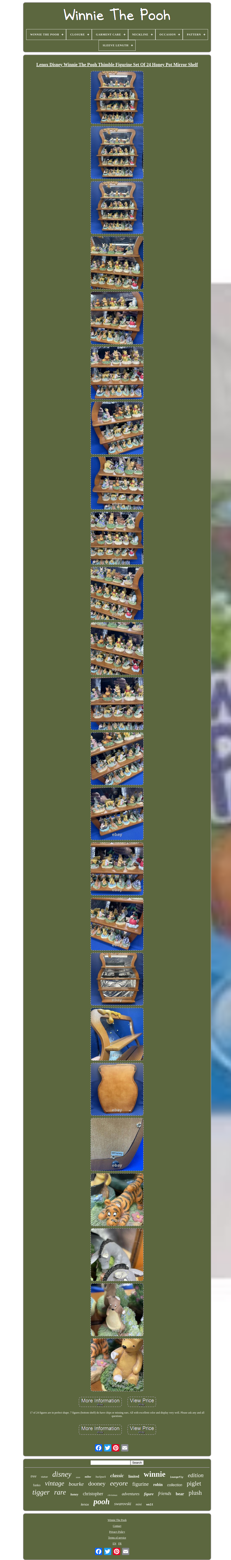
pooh (101, 1501)
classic (117, 1475)
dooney (97, 1483)
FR (120, 1543)
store (78, 1477)
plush (195, 1492)
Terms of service (117, 1537)
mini (139, 1504)
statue (44, 1476)
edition (195, 1475)
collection (174, 1485)
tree (34, 1476)
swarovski (122, 1503)
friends (164, 1493)
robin (158, 1484)
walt (149, 1504)
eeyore (119, 1483)
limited (133, 1476)
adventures (130, 1494)
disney (61, 1474)
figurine (140, 1484)
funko (36, 1485)
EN (114, 1543)
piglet (194, 1483)
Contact (117, 1526)
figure (149, 1494)
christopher (93, 1493)
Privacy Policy (117, 1531)
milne (88, 1476)
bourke (76, 1484)
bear (180, 1493)
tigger (40, 1492)
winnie (154, 1474)
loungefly (176, 1477)
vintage (54, 1483)
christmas (112, 1495)
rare (60, 1492)
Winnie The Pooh (117, 1520)
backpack (101, 1476)
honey (74, 1494)
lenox (85, 1504)
